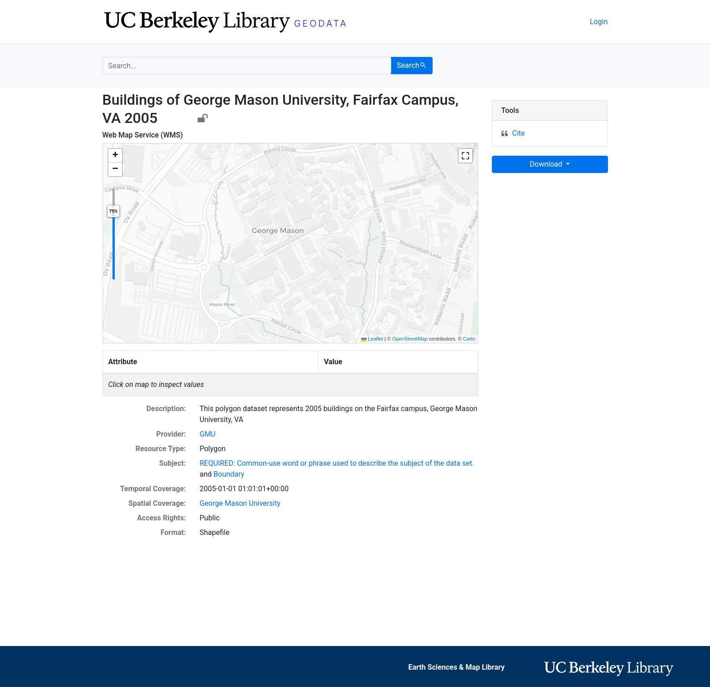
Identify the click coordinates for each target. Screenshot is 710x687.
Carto (469, 338)
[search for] (247, 65)
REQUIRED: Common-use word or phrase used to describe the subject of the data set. (336, 463)
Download (547, 164)
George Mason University (240, 503)
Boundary (229, 474)
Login (599, 21)
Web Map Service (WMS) (142, 135)
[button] (115, 156)
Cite (518, 133)
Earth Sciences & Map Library (456, 667)
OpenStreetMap (410, 338)
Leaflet (372, 338)
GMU (207, 434)
